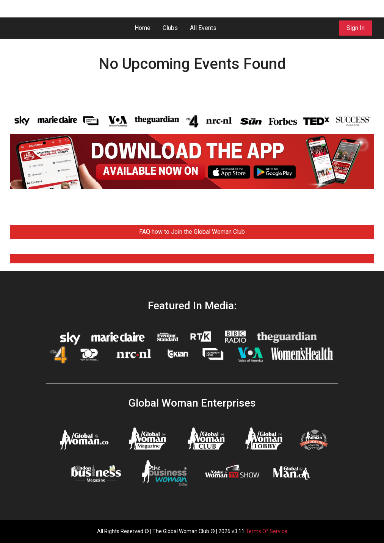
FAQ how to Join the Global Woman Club (192, 231)
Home (142, 27)
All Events (203, 27)
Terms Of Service (266, 531)
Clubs (170, 27)
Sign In (355, 27)
